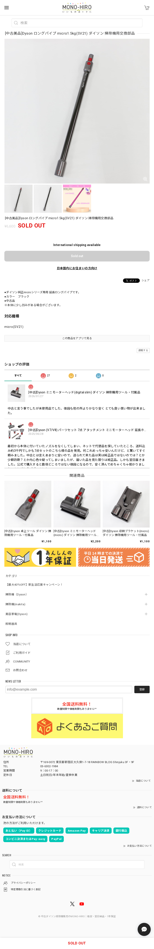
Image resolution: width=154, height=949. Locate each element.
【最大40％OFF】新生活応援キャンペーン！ (34, 584)
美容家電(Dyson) (16, 614)
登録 (142, 689)
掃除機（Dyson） (16, 594)
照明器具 (11, 623)
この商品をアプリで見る (77, 338)
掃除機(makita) (15, 604)
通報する (143, 350)
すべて (18, 375)
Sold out (77, 256)
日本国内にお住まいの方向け (77, 268)
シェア (146, 280)
